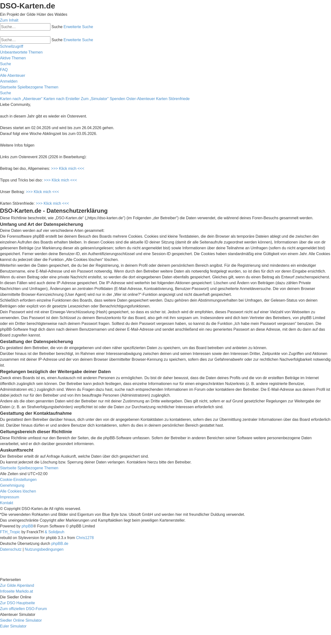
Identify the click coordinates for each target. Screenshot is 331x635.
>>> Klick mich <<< (67, 168)
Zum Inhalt (9, 20)
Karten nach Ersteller (62, 99)
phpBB (27, 526)
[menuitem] (21, 52)
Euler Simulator (13, 626)
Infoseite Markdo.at (16, 591)
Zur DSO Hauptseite (17, 603)
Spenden (117, 99)
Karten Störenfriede (173, 99)
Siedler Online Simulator (21, 620)
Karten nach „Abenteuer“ (21, 99)
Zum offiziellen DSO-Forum (23, 609)
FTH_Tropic (10, 532)
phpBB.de (59, 543)
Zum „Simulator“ (95, 99)
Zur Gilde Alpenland (17, 585)
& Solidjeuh (54, 532)
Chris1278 (85, 538)
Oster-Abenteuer (140, 99)
